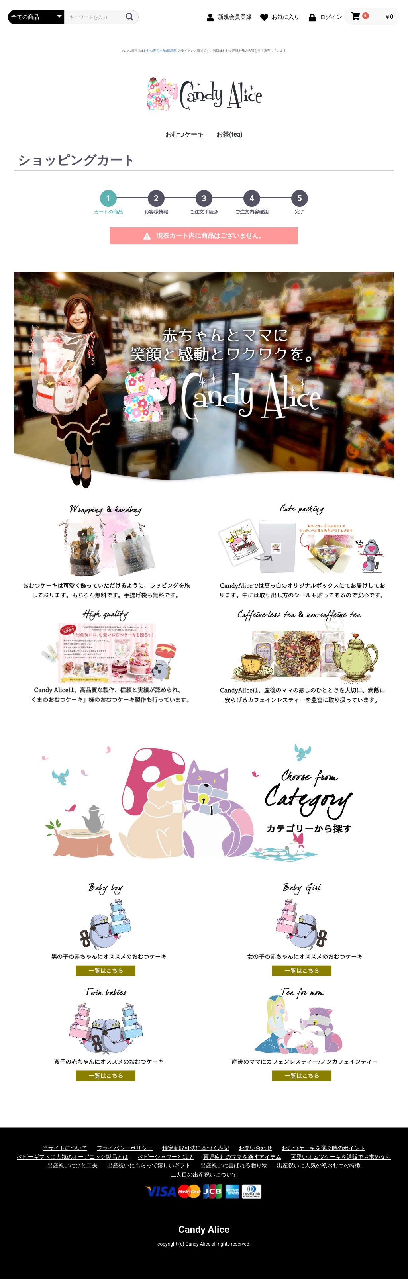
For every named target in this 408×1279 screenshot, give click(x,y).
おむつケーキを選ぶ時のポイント (323, 1148)
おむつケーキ (184, 134)
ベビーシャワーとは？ (166, 1157)
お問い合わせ (255, 1148)
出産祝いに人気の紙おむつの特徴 (319, 1165)
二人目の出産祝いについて (204, 1174)
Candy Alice (204, 1229)
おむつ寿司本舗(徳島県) (160, 51)
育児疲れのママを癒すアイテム (242, 1157)
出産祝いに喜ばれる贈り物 (233, 1165)
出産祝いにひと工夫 (72, 1165)
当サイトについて (65, 1148)
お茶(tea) (229, 134)
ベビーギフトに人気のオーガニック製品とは (72, 1157)
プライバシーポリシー (125, 1148)
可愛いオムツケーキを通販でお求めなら (341, 1157)
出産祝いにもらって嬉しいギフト (149, 1165)
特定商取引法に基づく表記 (195, 1148)
